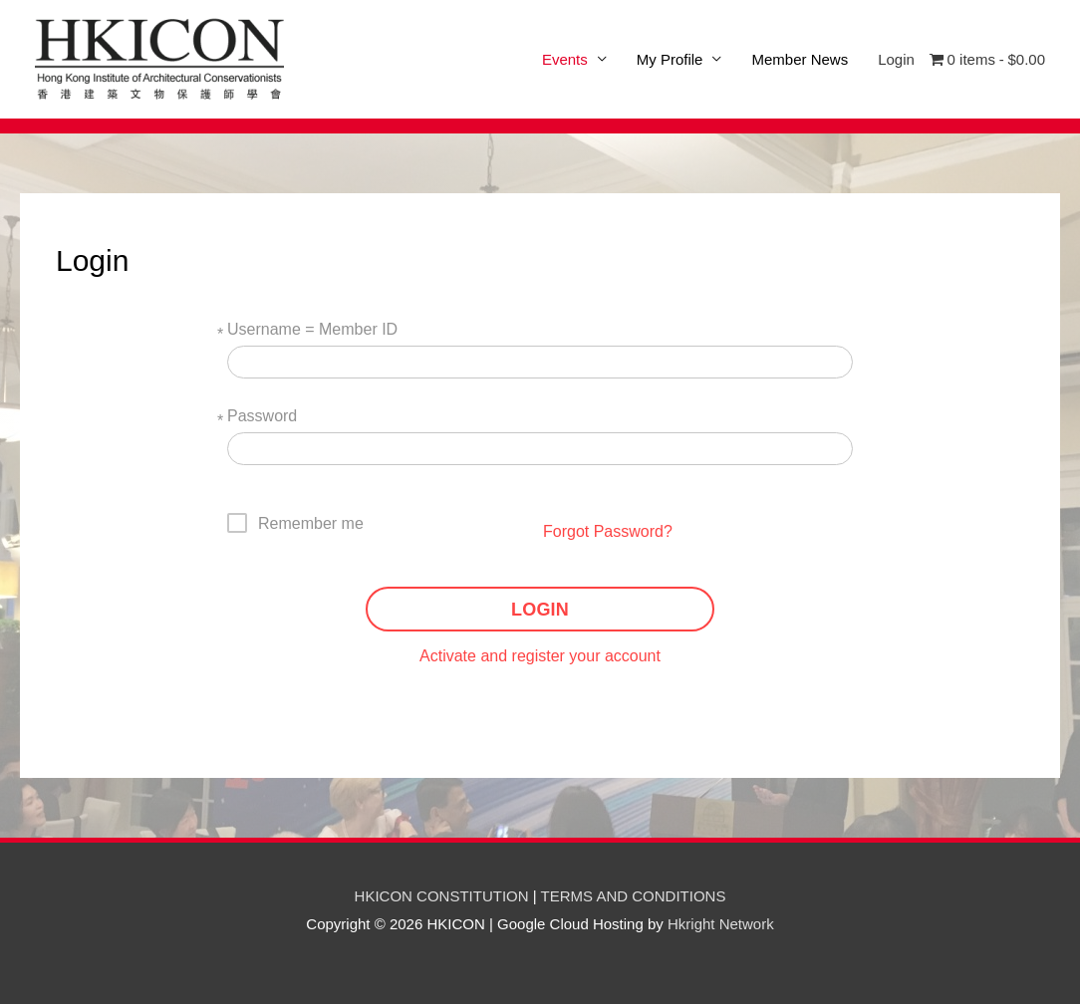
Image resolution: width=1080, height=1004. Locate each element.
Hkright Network (721, 923)
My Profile (670, 59)
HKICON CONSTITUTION (442, 895)
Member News (799, 59)
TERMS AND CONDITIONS (633, 895)
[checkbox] (296, 523)
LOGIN (540, 610)
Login (896, 59)
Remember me (311, 523)
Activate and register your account (540, 655)
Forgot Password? (608, 531)
